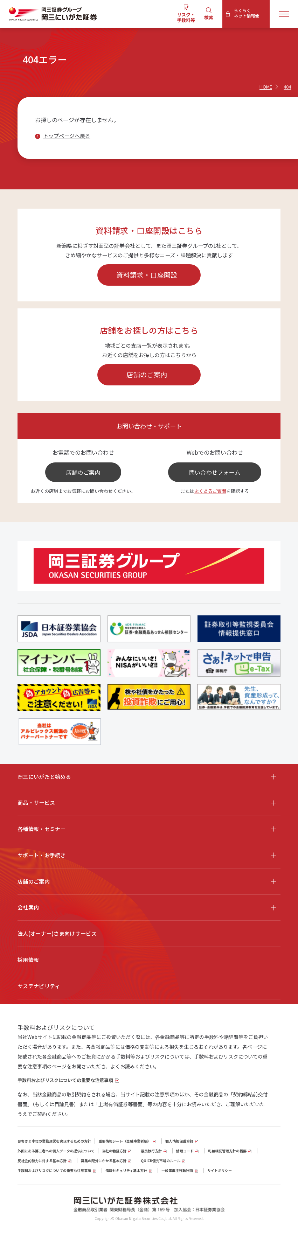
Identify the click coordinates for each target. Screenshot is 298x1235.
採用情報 (28, 959)
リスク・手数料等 (186, 17)
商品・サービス (36, 802)
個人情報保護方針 (179, 1141)
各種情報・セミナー (42, 828)
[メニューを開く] (284, 14)
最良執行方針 (151, 1150)
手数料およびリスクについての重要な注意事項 (65, 1080)
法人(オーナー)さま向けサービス (57, 933)
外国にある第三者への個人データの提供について (56, 1150)
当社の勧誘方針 (114, 1150)
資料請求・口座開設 (146, 274)
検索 (208, 17)
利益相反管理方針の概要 (227, 1150)
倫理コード (185, 1150)
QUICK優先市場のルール (160, 1160)
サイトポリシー (219, 1170)
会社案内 (28, 907)
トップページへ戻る (66, 135)
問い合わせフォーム (215, 472)
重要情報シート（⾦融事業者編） (124, 1141)
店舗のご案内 (146, 374)
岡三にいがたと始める (44, 776)
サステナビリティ (39, 986)
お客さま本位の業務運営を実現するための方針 (54, 1141)
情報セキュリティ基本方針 (126, 1170)
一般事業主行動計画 (177, 1170)
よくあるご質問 (210, 491)
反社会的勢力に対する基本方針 (42, 1160)
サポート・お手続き (42, 855)
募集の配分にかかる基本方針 (103, 1160)
